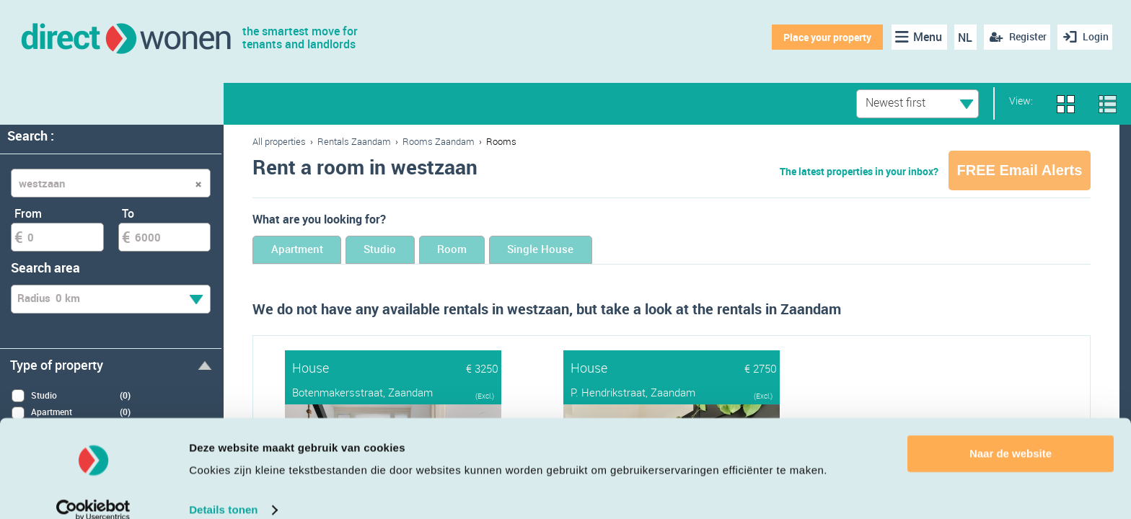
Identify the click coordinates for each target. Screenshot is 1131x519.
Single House (613, 250)
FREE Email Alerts (1020, 170)
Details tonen (223, 490)
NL (961, 37)
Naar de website (1010, 434)
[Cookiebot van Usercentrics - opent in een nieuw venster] (93, 491)
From (28, 213)
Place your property (823, 37)
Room (503, 250)
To (128, 213)
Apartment (308, 250)
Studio (412, 250)
